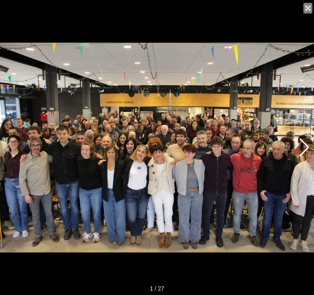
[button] (304, 147)
